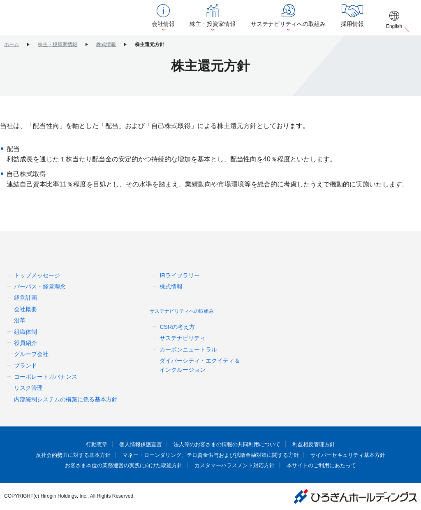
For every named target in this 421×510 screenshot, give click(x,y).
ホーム (11, 44)
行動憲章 (104, 444)
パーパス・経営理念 (40, 286)
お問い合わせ (315, 309)
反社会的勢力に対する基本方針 (82, 455)
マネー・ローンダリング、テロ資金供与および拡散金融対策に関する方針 (210, 455)
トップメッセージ (37, 275)
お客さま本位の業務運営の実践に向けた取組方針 (129, 465)
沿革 (19, 320)
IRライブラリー (180, 275)
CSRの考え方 (177, 327)
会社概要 (25, 309)
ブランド (25, 365)
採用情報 (357, 24)
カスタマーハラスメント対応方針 (233, 465)
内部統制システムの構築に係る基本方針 (66, 399)
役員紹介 (25, 343)
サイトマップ (315, 325)
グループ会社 (31, 354)
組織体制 (25, 331)
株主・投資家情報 (224, 24)
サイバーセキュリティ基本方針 (338, 455)
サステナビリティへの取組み (296, 24)
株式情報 (106, 44)
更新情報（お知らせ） (328, 292)
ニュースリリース (322, 275)
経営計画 (25, 297)
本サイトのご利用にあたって (314, 465)
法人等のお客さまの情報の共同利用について (226, 444)
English (396, 26)
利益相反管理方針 (307, 444)
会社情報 (178, 24)
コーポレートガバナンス (45, 376)
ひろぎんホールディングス (61, 18)
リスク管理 (28, 387)
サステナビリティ (183, 338)
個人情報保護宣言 (145, 444)
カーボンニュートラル (188, 349)
